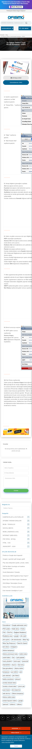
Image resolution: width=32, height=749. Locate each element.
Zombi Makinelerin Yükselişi (11, 572)
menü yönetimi (7, 661)
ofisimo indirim (19, 668)
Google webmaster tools (19, 625)
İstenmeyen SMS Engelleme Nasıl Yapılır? (15, 576)
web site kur (6, 693)
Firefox (23, 629)
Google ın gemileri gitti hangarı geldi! (14, 559)
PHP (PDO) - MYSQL (9, 539)
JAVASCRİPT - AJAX (9, 546)
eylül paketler (20, 657)
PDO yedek (6, 629)
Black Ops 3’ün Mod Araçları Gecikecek (15, 579)
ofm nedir (23, 636)
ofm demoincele (16, 639)
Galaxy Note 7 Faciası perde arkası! (13, 587)
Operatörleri (6, 665)
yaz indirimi (14, 672)
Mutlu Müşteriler (16, 7)
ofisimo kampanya (8, 650)
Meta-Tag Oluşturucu (9, 643)
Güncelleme (6, 625)
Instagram (14, 647)
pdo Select (15, 675)
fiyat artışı (21, 665)
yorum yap (21, 686)
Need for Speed (22, 643)
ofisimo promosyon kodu (10, 654)
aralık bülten (6, 657)
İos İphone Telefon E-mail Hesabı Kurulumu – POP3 (13, 36)
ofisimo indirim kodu (9, 697)
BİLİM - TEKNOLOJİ (9, 524)
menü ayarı (17, 661)
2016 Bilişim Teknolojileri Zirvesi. (12, 583)
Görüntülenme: (16, 82)
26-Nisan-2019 (16, 78)
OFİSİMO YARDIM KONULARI (12, 520)
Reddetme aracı (8, 636)
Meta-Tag (26, 639)
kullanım (12, 704)
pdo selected (7, 675)
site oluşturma (16, 690)
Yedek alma (15, 629)
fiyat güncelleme (8, 668)
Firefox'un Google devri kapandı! (12, 555)
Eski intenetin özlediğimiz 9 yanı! (12, 590)
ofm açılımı (6, 639)
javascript (25, 661)
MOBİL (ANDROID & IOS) (11, 531)
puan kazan (6, 690)
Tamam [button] (16, 746)
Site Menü (24, 28)
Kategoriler (7, 28)
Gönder (16, 490)
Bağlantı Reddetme (20, 632)
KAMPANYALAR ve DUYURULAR (13, 517)
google (16, 636)
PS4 (4, 632)
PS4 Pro (9, 632)
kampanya (6, 672)
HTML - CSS (6, 543)
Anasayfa (2, 35)
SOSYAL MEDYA (8, 528)
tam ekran (6, 647)
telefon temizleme (8, 679)
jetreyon (17, 679)
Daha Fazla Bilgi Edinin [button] (8, 742)
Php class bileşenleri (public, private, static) (16, 562)
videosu (19, 704)
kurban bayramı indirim (10, 700)
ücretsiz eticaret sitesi (9, 682)
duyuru (14, 665)
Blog (7, 35)
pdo (21, 672)
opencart (5, 704)
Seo (13, 657)
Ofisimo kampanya (17, 693)
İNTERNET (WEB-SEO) (10, 535)
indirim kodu (23, 654)
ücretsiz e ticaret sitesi (9, 686)
